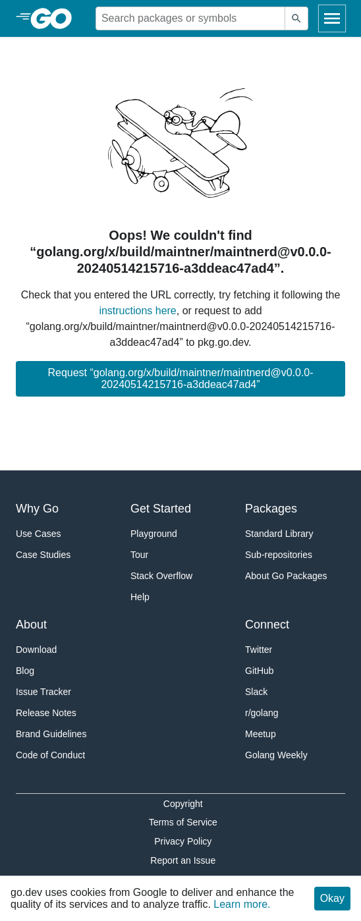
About (31, 624)
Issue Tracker (43, 691)
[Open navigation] (332, 18)
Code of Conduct (50, 755)
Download (36, 649)
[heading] (56, 18)
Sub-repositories (278, 554)
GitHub (259, 670)
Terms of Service (183, 822)
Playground (153, 533)
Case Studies (43, 554)
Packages (271, 508)
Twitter (258, 649)
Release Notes (46, 713)
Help (140, 597)
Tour (139, 554)
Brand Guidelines (51, 734)
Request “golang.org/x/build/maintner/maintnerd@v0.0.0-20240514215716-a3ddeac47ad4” (180, 378)
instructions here (137, 310)
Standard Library (279, 533)
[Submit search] (296, 18)
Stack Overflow (161, 576)
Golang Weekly (276, 755)
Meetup (260, 734)
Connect (267, 624)
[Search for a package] (190, 18)
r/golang (262, 713)
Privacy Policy (182, 841)
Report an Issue (182, 860)
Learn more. (241, 904)
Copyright (183, 803)
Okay (332, 898)
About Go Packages (286, 576)
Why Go (37, 508)
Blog (25, 670)
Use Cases (38, 533)
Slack (256, 691)
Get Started (160, 508)
